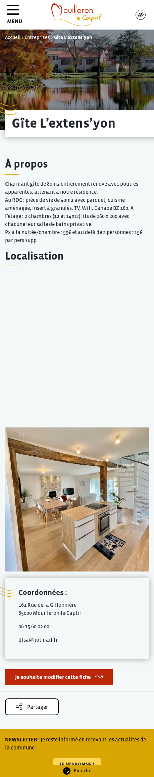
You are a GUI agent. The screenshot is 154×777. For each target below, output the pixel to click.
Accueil (12, 37)
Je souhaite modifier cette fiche (53, 677)
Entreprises (37, 37)
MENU (14, 16)
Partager (32, 706)
